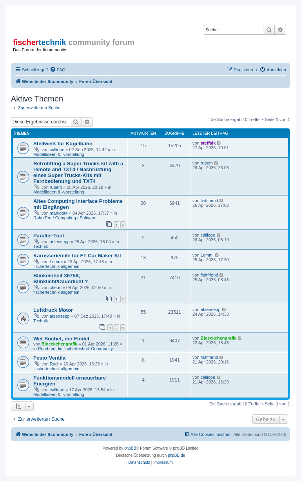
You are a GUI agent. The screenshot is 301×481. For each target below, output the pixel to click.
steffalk (208, 143)
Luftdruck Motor (53, 310)
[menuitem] (57, 69)
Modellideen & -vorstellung (58, 154)
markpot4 (59, 213)
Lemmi (56, 261)
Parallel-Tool (48, 236)
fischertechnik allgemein (56, 266)
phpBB (130, 448)
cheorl (56, 287)
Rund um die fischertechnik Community (75, 348)
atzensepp (60, 241)
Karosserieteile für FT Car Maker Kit (77, 256)
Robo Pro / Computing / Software (64, 217)
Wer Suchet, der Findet (61, 339)
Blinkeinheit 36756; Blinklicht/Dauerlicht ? (60, 278)
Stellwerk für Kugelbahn (62, 143)
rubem (56, 187)
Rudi (54, 364)
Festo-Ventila (49, 358)
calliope (57, 149)
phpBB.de (176, 455)
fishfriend (209, 200)
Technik (40, 246)
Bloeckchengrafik (60, 344)
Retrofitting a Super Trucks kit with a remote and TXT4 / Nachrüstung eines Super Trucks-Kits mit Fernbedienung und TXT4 (78, 172)
